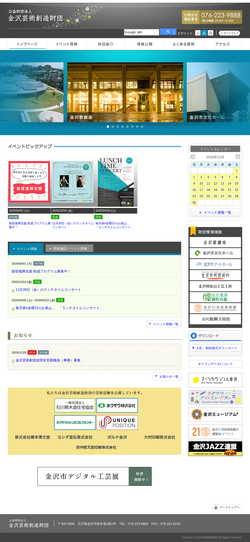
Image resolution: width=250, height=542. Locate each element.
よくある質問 (183, 44)
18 (208, 190)
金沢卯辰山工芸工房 (215, 286)
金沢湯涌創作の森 (215, 297)
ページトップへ (227, 507)
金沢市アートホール (215, 264)
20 (222, 190)
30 (194, 202)
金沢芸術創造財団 (36, 15)
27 (222, 196)
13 (222, 183)
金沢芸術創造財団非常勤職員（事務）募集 (48, 360)
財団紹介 (105, 44)
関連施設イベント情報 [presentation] (68, 249)
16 (194, 190)
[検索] (141, 32)
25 (208, 196)
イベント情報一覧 (165, 324)
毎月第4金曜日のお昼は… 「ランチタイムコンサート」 (59, 308)
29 (236, 196)
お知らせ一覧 (168, 376)
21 (229, 190)
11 (208, 183)
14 (229, 183)
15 (236, 183)
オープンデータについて (215, 364)
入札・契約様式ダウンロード (216, 348)
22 (236, 190)
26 (215, 196)
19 (215, 190)
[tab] (26, 248)
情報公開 (144, 44)
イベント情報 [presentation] (25, 249)
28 (229, 196)
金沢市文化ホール (215, 253)
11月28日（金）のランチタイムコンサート (48, 290)
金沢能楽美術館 (215, 319)
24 (201, 196)
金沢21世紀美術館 (215, 308)
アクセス (222, 44)
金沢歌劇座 (125, 92)
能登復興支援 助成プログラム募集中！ (41, 271)
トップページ (27, 44)
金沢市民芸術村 (215, 275)
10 (201, 183)
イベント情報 (66, 44)
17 (201, 190)
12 (215, 183)
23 (194, 196)
